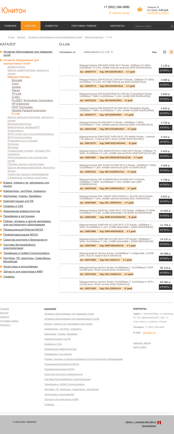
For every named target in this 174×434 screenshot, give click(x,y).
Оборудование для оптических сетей (28, 159)
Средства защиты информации (28, 174)
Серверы (9, 276)
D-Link (16, 113)
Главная (10, 25)
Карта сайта (139, 347)
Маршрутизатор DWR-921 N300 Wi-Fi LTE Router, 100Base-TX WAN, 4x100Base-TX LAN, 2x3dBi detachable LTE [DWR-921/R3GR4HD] (117, 211)
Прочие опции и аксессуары (26, 164)
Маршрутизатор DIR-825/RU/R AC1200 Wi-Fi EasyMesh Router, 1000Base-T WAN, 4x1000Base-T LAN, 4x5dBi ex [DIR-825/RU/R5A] (116, 109)
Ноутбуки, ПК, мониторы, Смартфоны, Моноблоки (27, 260)
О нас (11, 37)
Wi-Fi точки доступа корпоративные (31, 134)
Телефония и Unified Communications (26, 253)
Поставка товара (84, 25)
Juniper (16, 87)
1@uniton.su (149, 332)
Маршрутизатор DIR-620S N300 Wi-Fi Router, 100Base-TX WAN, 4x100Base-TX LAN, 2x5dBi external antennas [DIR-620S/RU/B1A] (115, 66)
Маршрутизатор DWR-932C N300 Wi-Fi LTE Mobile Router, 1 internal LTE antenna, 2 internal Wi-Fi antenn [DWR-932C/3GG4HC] (117, 137)
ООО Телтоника (22, 107)
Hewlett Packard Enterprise (29, 110)
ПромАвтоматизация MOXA (20, 234)
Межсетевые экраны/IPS (24, 127)
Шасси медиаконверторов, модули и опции (31, 169)
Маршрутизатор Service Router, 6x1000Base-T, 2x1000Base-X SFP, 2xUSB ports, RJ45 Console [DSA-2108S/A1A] (116, 268)
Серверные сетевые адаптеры (28, 177)
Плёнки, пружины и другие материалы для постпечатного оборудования (27, 223)
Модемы (13, 147)
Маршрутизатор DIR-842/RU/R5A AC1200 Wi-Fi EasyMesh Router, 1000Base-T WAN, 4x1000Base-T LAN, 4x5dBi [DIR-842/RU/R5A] (115, 95)
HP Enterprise (20, 103)
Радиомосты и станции (23, 140)
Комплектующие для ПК (18, 201)
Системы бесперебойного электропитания (19, 246)
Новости (51, 25)
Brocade (17, 80)
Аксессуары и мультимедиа (20, 266)
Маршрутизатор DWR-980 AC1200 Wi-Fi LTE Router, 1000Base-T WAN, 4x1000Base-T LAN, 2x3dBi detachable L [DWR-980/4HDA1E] (116, 240)
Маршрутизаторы (94, 37)
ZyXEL (16, 97)
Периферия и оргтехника (19, 216)
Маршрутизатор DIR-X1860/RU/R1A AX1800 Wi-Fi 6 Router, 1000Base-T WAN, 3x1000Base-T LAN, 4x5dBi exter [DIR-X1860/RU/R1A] (112, 182)
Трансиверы (15, 130)
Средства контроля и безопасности (25, 239)
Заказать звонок (121, 12)
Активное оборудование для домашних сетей (27, 53)
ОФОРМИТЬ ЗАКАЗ (158, 13)
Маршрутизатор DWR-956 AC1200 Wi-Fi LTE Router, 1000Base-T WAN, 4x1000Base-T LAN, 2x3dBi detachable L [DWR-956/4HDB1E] (116, 225)
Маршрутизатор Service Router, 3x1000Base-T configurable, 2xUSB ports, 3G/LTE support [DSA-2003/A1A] (116, 254)
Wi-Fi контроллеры (20, 137)
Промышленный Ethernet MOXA (23, 229)
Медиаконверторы (20, 124)
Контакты (118, 25)
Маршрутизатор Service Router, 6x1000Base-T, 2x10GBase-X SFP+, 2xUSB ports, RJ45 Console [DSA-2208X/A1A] (116, 282)
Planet (16, 90)
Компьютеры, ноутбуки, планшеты (24, 191)
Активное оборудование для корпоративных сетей (55, 37)
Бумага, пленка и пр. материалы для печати (26, 184)
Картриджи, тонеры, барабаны (22, 196)
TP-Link (16, 93)
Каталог (30, 25)
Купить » (165, 70)
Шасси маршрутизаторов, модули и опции (31, 119)
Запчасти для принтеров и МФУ (23, 271)
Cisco (15, 83)
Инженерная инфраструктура (21, 211)
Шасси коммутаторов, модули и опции (28, 72)
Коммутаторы (16, 66)
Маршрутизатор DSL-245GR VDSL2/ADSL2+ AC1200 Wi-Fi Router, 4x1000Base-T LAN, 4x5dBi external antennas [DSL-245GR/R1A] (116, 197)
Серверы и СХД (13, 206)
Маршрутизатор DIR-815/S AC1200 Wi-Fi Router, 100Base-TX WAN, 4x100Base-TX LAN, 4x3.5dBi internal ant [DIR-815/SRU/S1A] (116, 80)
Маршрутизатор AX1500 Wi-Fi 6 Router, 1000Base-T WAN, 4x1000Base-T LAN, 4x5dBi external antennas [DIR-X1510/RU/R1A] (116, 123)
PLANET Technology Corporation (32, 100)
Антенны (13, 144)
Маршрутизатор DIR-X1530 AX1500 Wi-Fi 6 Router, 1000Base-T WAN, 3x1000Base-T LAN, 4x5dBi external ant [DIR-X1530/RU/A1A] (118, 166)
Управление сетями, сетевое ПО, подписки (29, 152)
